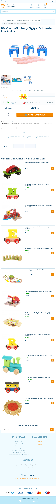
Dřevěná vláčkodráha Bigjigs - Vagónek (38, 377)
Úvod (3, 1)
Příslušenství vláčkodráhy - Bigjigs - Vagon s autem (37, 163)
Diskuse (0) (19, 146)
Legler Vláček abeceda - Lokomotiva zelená (39, 356)
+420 (28, 475)
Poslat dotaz (30, 146)
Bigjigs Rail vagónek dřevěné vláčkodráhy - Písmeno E (37, 227)
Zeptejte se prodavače (42, 137)
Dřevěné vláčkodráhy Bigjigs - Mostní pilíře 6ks (39, 248)
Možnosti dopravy (19, 443)
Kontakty (19, 448)
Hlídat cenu (30, 137)
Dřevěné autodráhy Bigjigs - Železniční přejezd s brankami (38, 313)
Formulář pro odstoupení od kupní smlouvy (19, 454)
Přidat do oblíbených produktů (15, 137)
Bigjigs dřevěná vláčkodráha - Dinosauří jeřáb (39, 291)
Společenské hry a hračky (19, 452)
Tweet (24, 132)
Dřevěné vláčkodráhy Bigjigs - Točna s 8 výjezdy (39, 398)
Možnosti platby (19, 441)
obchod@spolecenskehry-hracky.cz (28, 478)
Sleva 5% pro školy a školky (18, 450)
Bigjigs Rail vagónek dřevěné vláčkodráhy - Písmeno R (37, 334)
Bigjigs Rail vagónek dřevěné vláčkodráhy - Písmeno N (37, 184)
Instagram (40, 444)
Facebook (40, 441)
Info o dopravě (16, 103)
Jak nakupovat (18, 445)
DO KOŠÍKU (35, 115)
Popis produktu (7, 146)
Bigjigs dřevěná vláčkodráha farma (39, 270)
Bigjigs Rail (5, 97)
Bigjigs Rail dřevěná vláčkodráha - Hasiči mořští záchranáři (38, 206)
